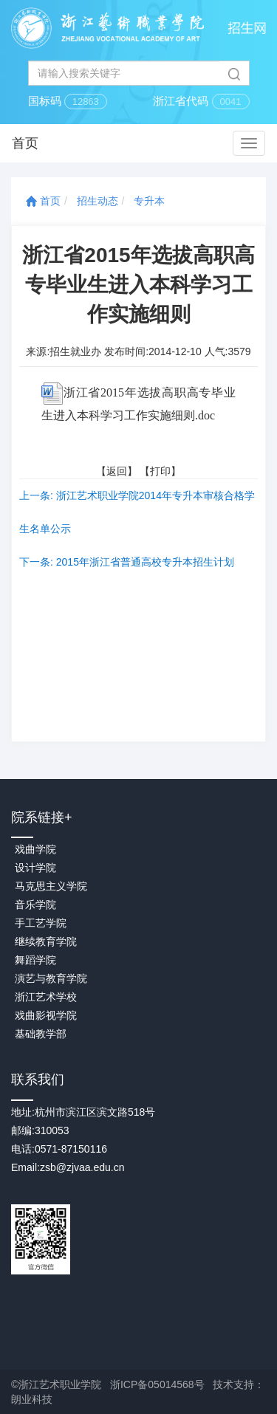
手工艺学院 (40, 923)
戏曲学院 (35, 849)
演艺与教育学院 (51, 978)
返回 (116, 471)
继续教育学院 (46, 941)
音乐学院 (35, 904)
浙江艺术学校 (46, 997)
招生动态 (97, 201)
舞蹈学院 (35, 960)
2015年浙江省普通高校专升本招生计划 (145, 562)
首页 (43, 201)
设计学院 (35, 868)
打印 (160, 471)
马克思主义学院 (51, 886)
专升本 (149, 201)
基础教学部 (40, 1034)
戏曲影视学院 (46, 1015)
